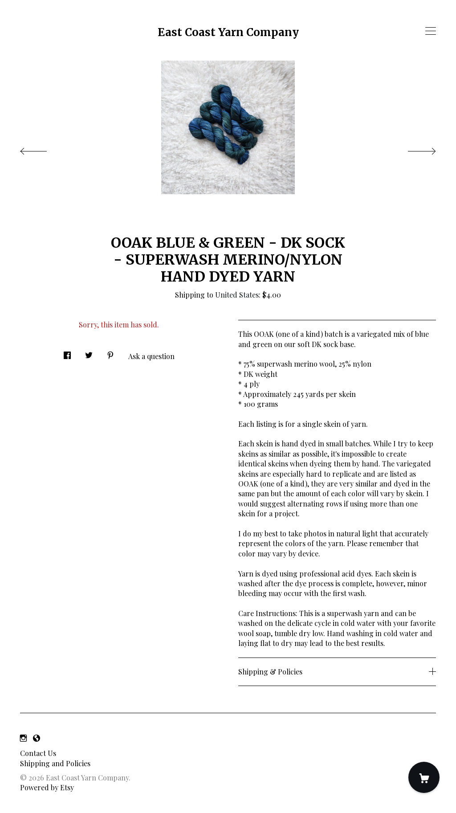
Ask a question (151, 356)
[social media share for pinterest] (110, 353)
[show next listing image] (413, 149)
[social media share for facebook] (67, 353)
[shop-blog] (36, 738)
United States (237, 294)
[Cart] (424, 777)
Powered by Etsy (47, 787)
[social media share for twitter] (89, 353)
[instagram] (23, 738)
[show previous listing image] (42, 149)
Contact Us (38, 753)
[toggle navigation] (430, 31)
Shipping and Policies (55, 763)
